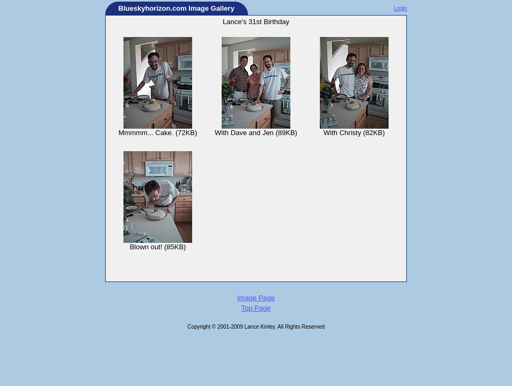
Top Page (256, 308)
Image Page (256, 298)
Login (400, 8)
